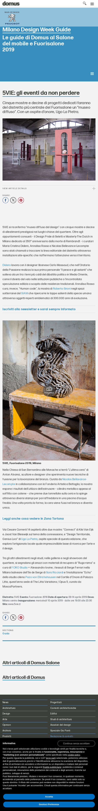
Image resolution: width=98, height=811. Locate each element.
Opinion (7, 725)
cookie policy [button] (74, 755)
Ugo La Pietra (29, 539)
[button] (76, 743)
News (6, 702)
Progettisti (56, 702)
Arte (5, 719)
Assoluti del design (60, 725)
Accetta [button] (49, 796)
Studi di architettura (61, 719)
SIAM (24, 293)
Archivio (7, 730)
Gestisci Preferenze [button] (49, 804)
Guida (6, 633)
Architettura (9, 708)
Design (6, 713)
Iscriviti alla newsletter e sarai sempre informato (39, 309)
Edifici (53, 713)
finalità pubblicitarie (52, 767)
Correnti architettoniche (63, 708)
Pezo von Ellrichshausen (40, 577)
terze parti (51, 758)
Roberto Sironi (62, 288)
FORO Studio (20, 567)
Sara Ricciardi (54, 572)
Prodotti (7, 736)
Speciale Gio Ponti (60, 730)
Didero (7, 265)
